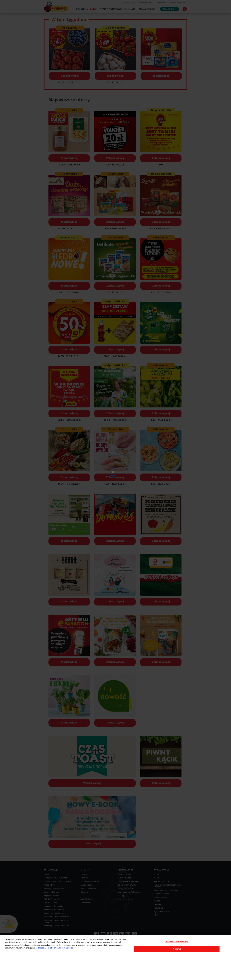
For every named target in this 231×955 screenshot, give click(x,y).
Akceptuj (177, 949)
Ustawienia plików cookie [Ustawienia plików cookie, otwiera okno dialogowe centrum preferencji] (177, 941)
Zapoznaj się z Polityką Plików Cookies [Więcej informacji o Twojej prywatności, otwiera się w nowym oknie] (55, 948)
